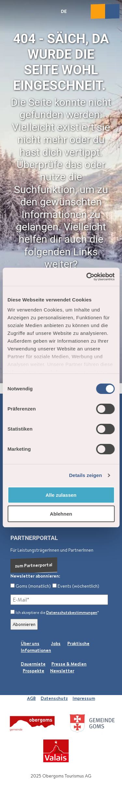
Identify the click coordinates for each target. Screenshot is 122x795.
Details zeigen (85, 475)
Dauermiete (33, 664)
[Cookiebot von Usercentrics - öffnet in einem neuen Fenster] (87, 277)
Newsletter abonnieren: (35, 576)
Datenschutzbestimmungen (71, 612)
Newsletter (62, 670)
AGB (31, 698)
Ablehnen (61, 514)
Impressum (84, 698)
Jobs (56, 643)
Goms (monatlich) (30, 586)
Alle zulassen (61, 495)
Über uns (30, 643)
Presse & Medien (69, 664)
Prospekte (33, 670)
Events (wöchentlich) (75, 586)
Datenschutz (54, 698)
